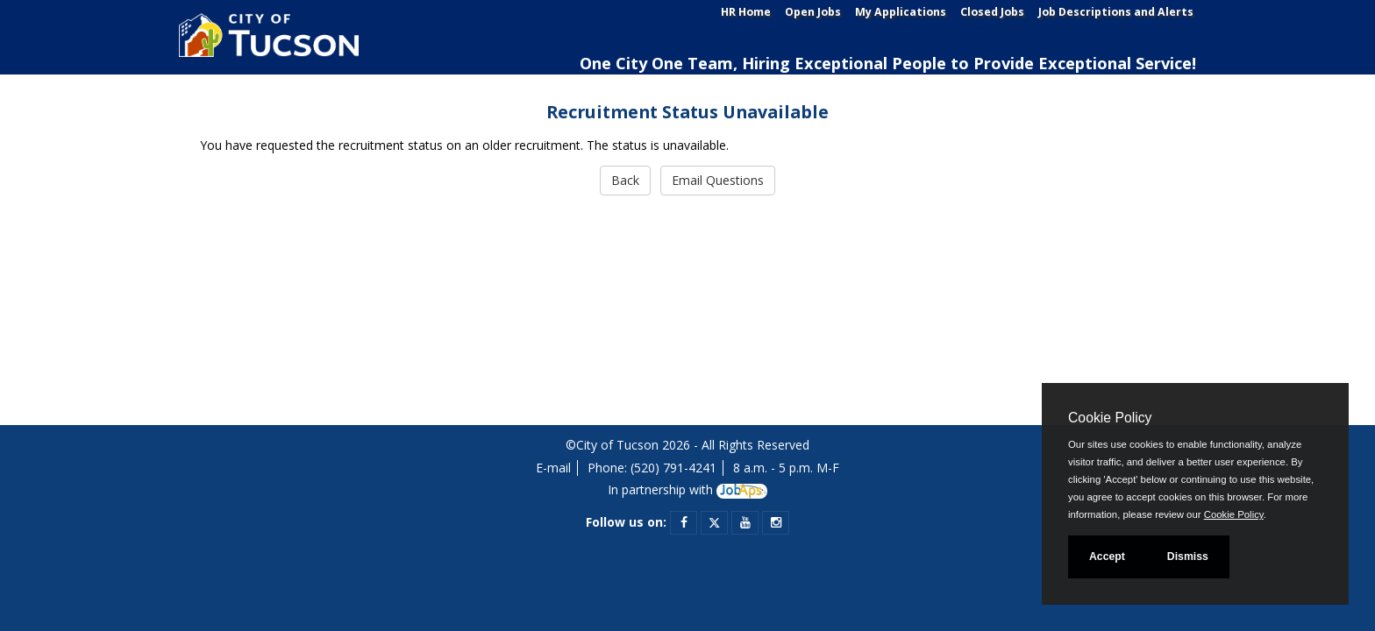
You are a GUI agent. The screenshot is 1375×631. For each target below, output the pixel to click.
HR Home (746, 11)
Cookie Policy (1109, 417)
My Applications (900, 11)
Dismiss (1187, 556)
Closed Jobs (992, 11)
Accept (1107, 556)
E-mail (553, 467)
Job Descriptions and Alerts (1115, 11)
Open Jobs (813, 11)
